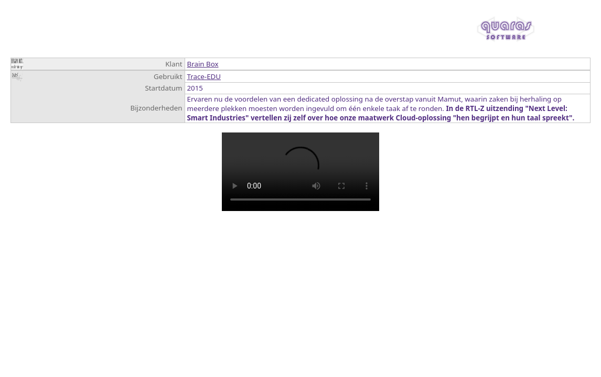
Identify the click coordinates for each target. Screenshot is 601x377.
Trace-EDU (204, 76)
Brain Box (203, 64)
